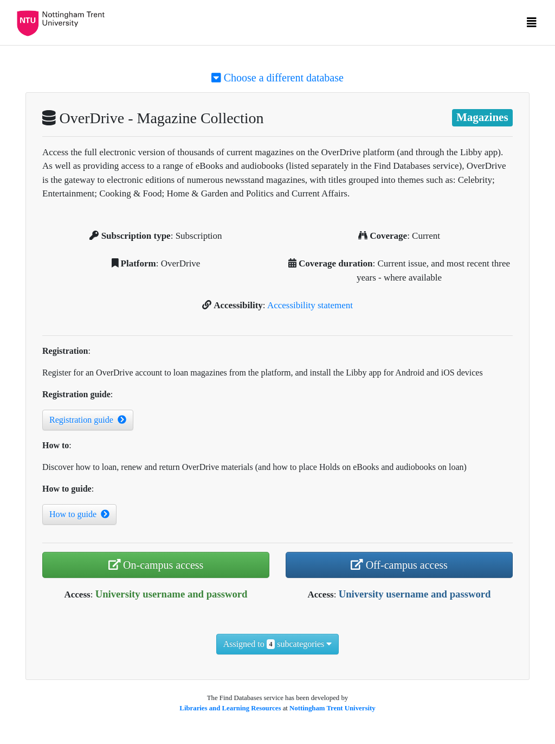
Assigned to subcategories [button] (277, 644)
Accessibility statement (310, 305)
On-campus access (156, 565)
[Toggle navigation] (532, 25)
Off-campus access (399, 565)
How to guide (79, 514)
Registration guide (87, 419)
